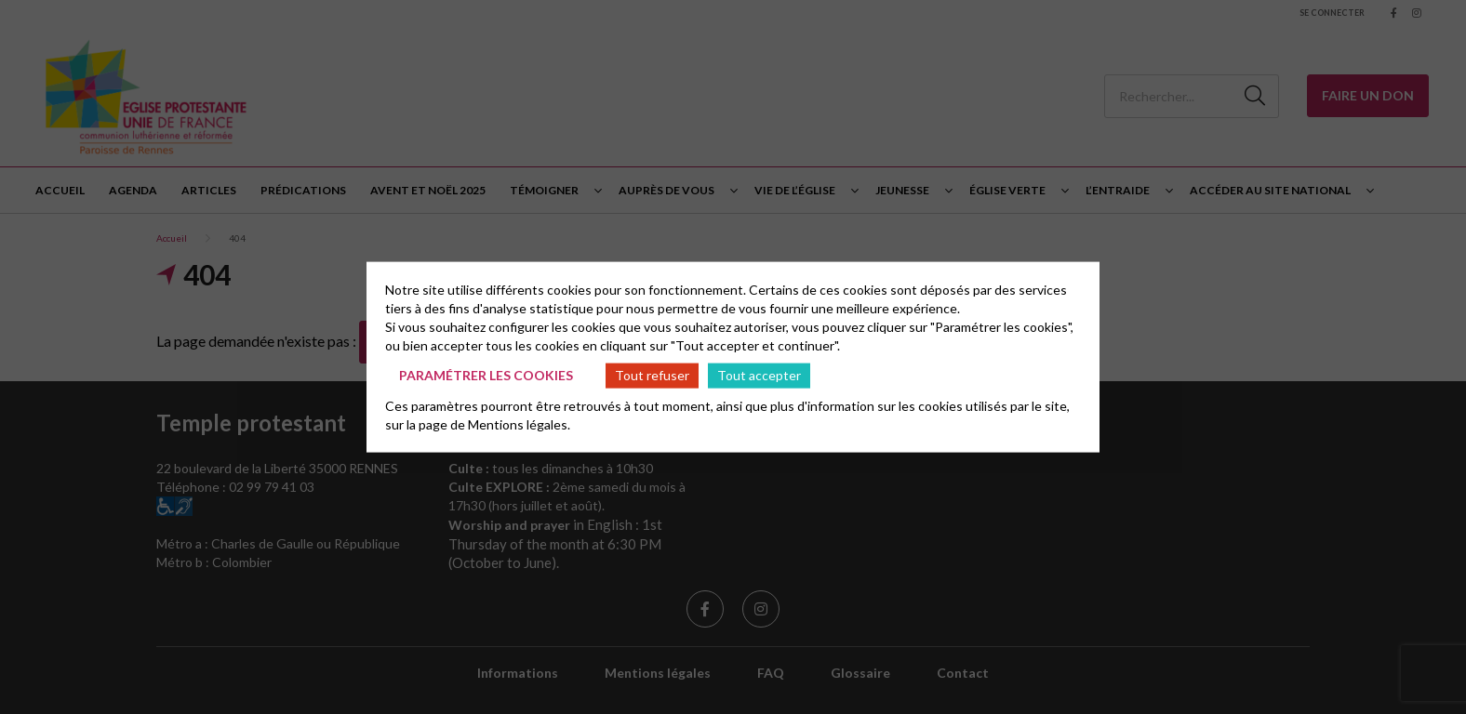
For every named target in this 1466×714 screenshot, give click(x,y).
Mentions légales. (519, 423)
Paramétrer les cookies (486, 375)
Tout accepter (759, 375)
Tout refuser (652, 375)
